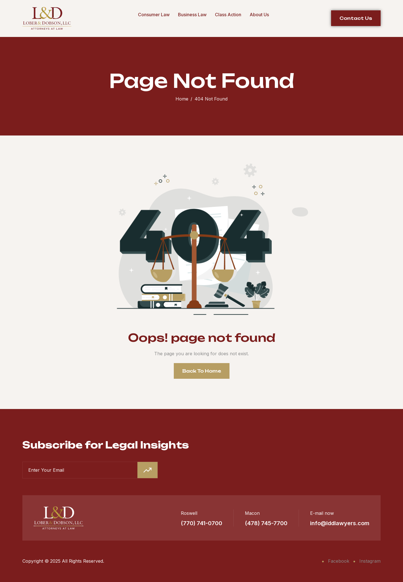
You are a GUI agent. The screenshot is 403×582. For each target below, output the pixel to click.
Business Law (192, 14)
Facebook (335, 561)
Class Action (228, 14)
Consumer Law (154, 14)
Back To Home (201, 371)
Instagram (367, 561)
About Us (259, 14)
